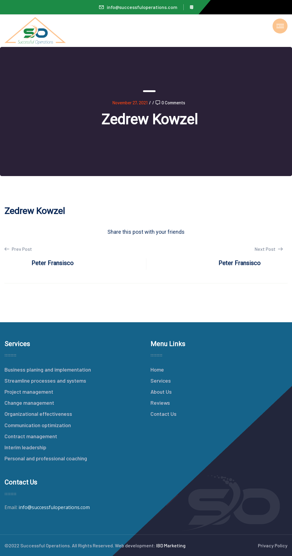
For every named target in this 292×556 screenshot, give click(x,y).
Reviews (160, 402)
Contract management (30, 436)
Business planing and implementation (47, 369)
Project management (28, 391)
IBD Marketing (170, 545)
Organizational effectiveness (38, 413)
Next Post (269, 249)
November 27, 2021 (129, 102)
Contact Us (163, 413)
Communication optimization (37, 425)
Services (160, 380)
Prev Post (18, 249)
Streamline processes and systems (45, 380)
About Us (161, 391)
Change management (29, 402)
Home (157, 369)
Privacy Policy (273, 545)
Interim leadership (25, 447)
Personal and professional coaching (45, 458)
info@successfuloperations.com (138, 7)
